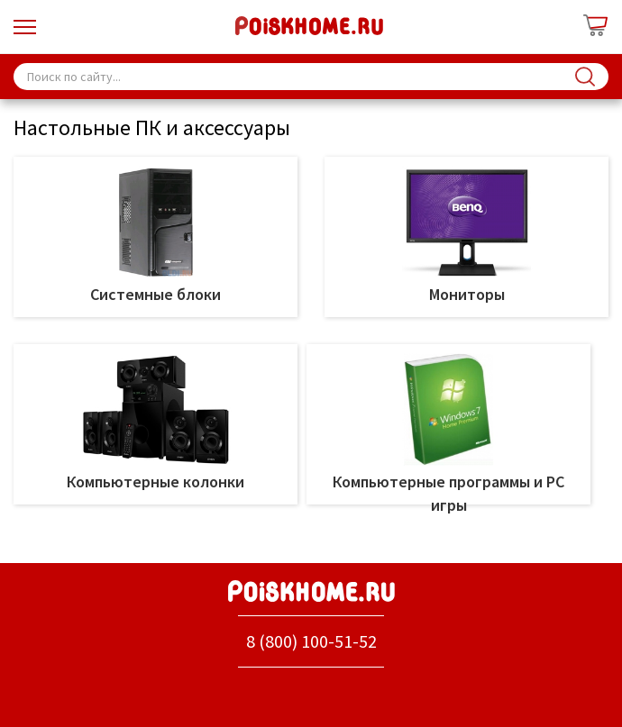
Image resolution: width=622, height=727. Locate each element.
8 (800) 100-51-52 (311, 641)
